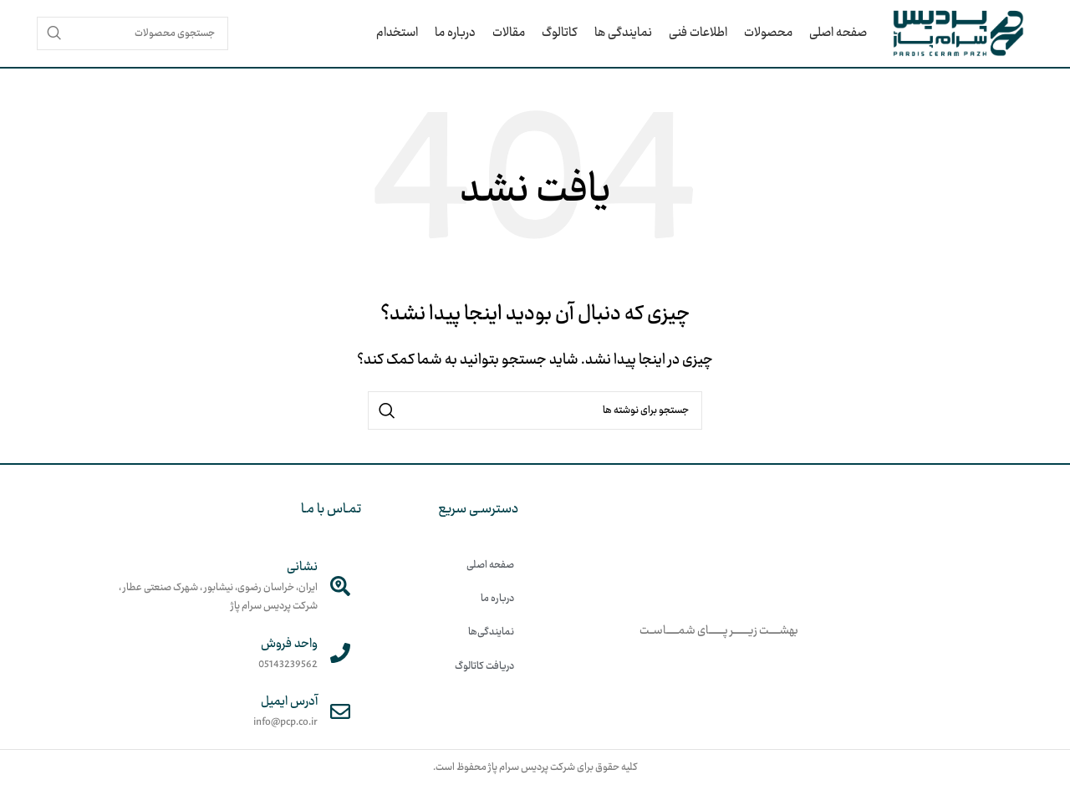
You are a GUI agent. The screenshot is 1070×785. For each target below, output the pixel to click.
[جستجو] (132, 33)
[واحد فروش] (340, 653)
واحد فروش (289, 644)
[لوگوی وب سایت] (958, 34)
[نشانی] (340, 586)
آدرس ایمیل (289, 702)
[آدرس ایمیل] (340, 711)
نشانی (302, 567)
